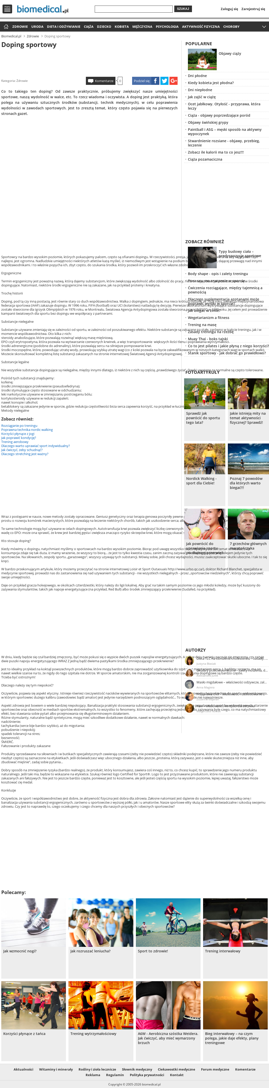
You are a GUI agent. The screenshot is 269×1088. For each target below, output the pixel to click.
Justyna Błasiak (206, 663)
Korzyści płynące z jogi (17, 433)
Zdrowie (20, 26)
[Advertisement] (89, 61)
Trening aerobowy (15, 441)
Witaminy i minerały (56, 1069)
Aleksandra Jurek (207, 675)
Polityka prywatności (147, 1075)
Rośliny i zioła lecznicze (97, 1069)
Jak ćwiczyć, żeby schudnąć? (22, 450)
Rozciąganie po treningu (19, 425)
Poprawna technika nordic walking (27, 429)
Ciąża (88, 26)
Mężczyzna (142, 26)
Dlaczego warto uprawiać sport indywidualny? (35, 445)
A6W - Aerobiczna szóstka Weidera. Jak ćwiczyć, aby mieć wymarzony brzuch (168, 1038)
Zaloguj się (229, 9)
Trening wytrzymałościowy (93, 1033)
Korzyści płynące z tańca (24, 1033)
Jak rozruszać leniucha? (90, 951)
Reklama (93, 1075)
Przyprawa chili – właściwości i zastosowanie (229, 694)
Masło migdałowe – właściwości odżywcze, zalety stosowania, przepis (232, 682)
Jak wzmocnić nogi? (19, 951)
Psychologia (167, 26)
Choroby (231, 26)
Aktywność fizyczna (201, 26)
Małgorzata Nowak (209, 711)
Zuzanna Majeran (208, 699)
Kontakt (177, 1075)
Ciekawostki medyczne (176, 1069)
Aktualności (23, 1069)
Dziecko (104, 26)
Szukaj (183, 9)
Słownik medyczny (137, 1069)
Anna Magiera (205, 687)
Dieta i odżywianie (63, 26)
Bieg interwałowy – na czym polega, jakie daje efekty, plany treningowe (232, 1038)
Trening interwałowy (222, 951)
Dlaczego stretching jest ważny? (24, 454)
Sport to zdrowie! (153, 951)
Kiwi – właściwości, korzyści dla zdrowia (226, 706)
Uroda (37, 26)
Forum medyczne (215, 1069)
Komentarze (104, 81)
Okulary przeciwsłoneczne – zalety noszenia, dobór (232, 670)
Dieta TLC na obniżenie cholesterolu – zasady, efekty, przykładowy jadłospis (232, 658)
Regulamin (115, 1075)
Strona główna (5, 26)
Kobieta (122, 26)
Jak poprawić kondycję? (18, 437)
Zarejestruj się (253, 9)
